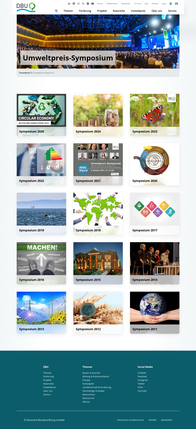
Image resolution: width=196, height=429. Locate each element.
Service (172, 10)
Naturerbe (119, 10)
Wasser (86, 401)
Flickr (140, 387)
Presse (100, 3)
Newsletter (125, 3)
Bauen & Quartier (91, 372)
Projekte (102, 10)
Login (164, 3)
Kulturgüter (88, 383)
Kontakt (155, 3)
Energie (86, 380)
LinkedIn (142, 372)
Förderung (85, 10)
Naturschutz (89, 394)
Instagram (143, 380)
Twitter (141, 383)
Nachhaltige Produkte (93, 390)
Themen (68, 10)
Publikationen (112, 3)
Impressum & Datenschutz (130, 419)
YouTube (142, 390)
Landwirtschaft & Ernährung (97, 387)
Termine (137, 3)
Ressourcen (88, 398)
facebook (142, 376)
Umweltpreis (138, 10)
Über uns (157, 10)
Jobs (146, 3)
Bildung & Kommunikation (96, 376)
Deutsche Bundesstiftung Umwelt (46, 420)
